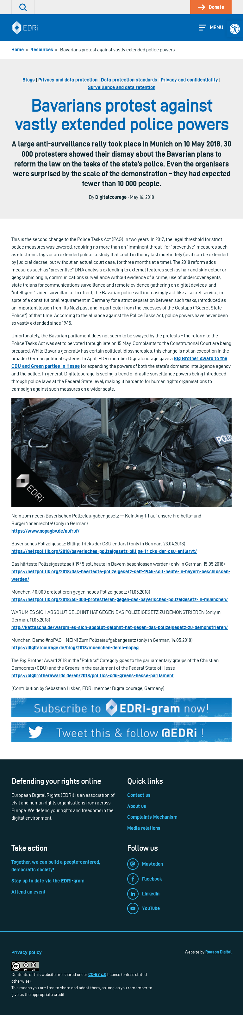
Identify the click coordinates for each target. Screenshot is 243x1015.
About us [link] (136, 806)
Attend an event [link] (28, 892)
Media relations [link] (143, 828)
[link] (235, 29)
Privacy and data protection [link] (67, 79)
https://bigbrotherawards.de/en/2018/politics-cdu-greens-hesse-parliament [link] (92, 675)
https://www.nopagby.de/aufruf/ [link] (45, 531)
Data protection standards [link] (129, 79)
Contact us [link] (139, 795)
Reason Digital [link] (218, 951)
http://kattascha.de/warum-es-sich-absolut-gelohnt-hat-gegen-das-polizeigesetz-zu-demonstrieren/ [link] (119, 627)
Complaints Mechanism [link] (152, 817)
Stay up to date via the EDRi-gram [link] (47, 880)
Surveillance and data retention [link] (121, 87)
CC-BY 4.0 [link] (97, 974)
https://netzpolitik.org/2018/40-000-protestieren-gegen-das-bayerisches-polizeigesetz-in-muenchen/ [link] (119, 599)
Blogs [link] (28, 79)
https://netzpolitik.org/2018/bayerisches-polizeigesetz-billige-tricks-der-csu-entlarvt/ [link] (104, 551)
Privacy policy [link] (26, 952)
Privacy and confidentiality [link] (189, 79)
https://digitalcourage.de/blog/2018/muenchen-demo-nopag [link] (75, 647)
